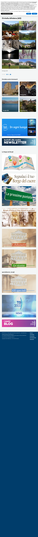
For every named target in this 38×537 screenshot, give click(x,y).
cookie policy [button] (28, 3)
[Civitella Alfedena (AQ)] (10, 25)
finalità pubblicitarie (27, 6)
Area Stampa (32, 387)
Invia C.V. (31, 385)
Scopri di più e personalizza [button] (6, 13)
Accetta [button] (34, 13)
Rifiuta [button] (29, 13)
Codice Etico (32, 392)
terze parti (15, 4)
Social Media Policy (33, 390)
